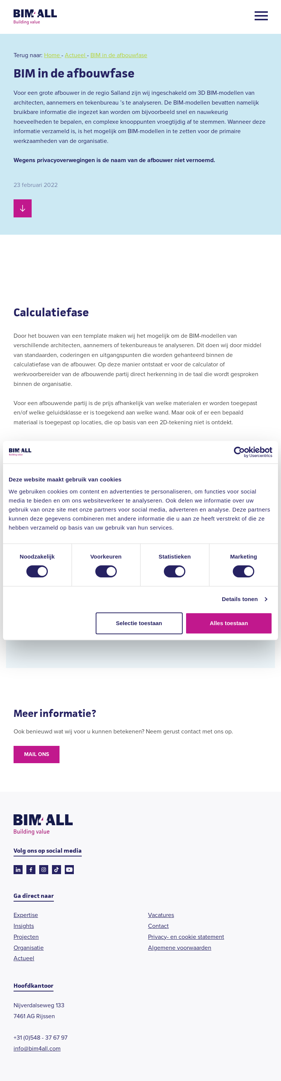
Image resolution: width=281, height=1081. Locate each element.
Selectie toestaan (139, 623)
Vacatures (161, 915)
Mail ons (36, 754)
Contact (158, 926)
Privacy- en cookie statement (186, 936)
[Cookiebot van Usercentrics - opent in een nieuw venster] (239, 452)
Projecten (26, 936)
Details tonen (240, 599)
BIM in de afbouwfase (118, 55)
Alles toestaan (229, 623)
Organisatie (29, 947)
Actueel (76, 55)
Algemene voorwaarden (179, 947)
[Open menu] (261, 17)
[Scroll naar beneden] (23, 208)
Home (52, 55)
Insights (24, 926)
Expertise (26, 915)
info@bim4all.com (37, 1048)
